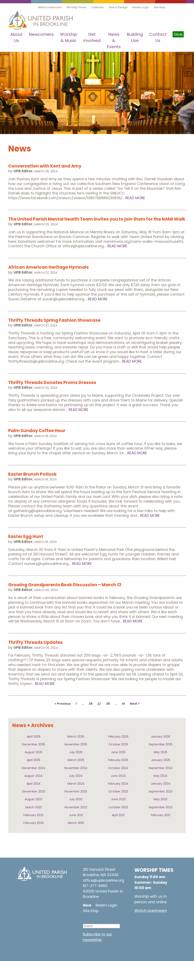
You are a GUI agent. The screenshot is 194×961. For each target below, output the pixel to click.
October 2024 (118, 768)
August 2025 (33, 752)
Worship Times (76, 7)
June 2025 (118, 752)
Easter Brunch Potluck (32, 474)
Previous (64, 703)
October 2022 (118, 807)
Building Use (135, 37)
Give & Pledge (118, 7)
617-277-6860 (95, 885)
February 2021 (160, 815)
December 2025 (33, 744)
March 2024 (75, 784)
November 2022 (76, 807)
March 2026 (75, 736)
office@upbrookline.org (103, 880)
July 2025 (75, 752)
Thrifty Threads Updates (35, 642)
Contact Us (157, 37)
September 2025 (160, 744)
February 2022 (33, 815)
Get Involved (92, 37)
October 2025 (118, 744)
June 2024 (118, 776)
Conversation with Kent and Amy (44, 166)
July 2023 (75, 799)
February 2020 (33, 823)
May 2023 (160, 799)
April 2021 (118, 815)
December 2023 (33, 791)
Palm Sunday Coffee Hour (36, 431)
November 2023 (76, 791)
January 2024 (160, 784)
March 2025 (76, 760)
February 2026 (118, 736)
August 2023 (33, 799)
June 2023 (118, 799)
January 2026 (160, 736)
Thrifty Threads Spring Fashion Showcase (54, 320)
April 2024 (33, 784)
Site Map (159, 7)
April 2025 (33, 760)
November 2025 (76, 744)
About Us (16, 37)
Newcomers (41, 34)
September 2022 (160, 807)
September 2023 (160, 791)
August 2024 (33, 776)
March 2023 (33, 807)
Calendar (97, 7)
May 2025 (160, 752)
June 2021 (76, 815)
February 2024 (118, 784)
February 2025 (118, 760)
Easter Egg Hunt (25, 536)
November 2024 (75, 768)
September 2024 (160, 768)
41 (123, 703)
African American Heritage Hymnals (48, 267)
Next (133, 703)
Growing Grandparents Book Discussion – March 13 (64, 585)
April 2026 (33, 736)
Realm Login (141, 7)
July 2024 (76, 776)
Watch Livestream (50, 7)
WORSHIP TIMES (153, 870)
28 (108, 703)
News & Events (114, 40)
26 (90, 703)
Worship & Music (68, 37)
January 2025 (160, 760)
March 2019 (76, 823)
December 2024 (33, 768)
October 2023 (118, 791)
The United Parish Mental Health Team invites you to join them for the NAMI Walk (96, 219)
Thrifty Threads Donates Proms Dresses (52, 382)
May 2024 (160, 776)
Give (87, 905)
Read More (135, 197)
